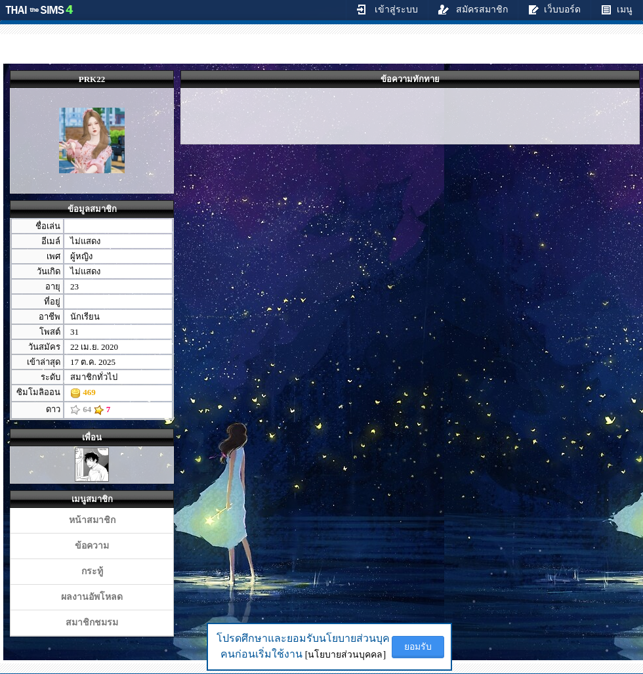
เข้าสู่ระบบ (387, 9)
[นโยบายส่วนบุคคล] (345, 655)
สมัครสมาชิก (473, 9)
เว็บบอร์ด (554, 9)
